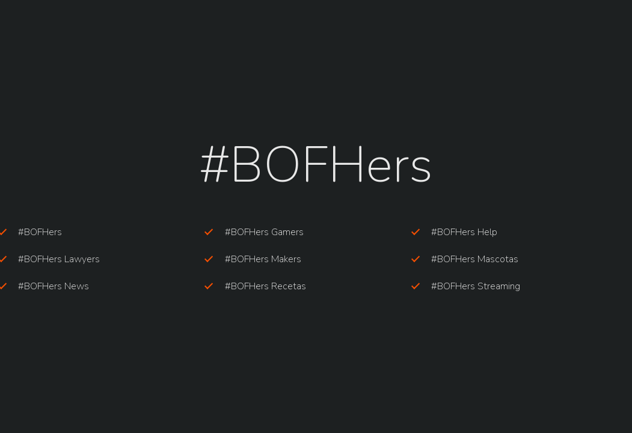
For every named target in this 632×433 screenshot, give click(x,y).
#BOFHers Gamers (264, 232)
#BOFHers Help (464, 232)
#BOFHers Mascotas (474, 259)
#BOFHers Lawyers (59, 259)
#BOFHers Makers (263, 259)
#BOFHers (40, 232)
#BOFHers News (53, 286)
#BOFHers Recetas (265, 286)
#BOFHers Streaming (475, 286)
